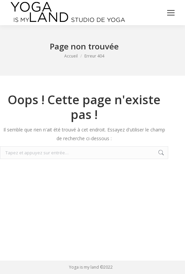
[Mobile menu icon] (171, 13)
